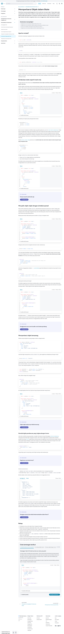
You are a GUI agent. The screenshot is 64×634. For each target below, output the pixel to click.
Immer (27, 437)
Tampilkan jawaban (24, 593)
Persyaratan (57, 621)
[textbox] (29, 102)
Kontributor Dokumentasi (48, 622)
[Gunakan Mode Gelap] (57, 2)
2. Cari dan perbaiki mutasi (39, 545)
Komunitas (49, 2)
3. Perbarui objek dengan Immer (50, 545)
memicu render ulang (25, 138)
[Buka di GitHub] (62, 2)
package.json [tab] (22, 476)
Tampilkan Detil (24, 198)
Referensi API (39, 614)
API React (38, 616)
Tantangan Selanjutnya (54, 593)
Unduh (53, 91)
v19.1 (4, 2)
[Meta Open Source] (21, 614)
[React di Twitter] (57, 624)
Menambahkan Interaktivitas (32, 5)
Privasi (56, 619)
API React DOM (39, 618)
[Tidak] (16, 631)
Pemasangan (30, 618)
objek (36, 266)
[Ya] (13, 631)
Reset (56, 91)
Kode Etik (47, 616)
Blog (53, 2)
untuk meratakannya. (54, 434)
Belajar (39, 2)
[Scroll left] (57, 545)
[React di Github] (60, 624)
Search (21, 2)
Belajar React (21, 5)
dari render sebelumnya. (53, 128)
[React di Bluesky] (58, 624)
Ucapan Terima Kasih (49, 624)
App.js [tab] (27, 476)
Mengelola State (30, 627)
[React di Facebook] (55, 624)
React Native (57, 618)
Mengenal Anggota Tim (49, 619)
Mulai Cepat (29, 616)
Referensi (44, 2)
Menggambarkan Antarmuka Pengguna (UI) (30, 621)
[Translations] (59, 2)
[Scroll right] (59, 545)
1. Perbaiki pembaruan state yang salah (27, 545)
